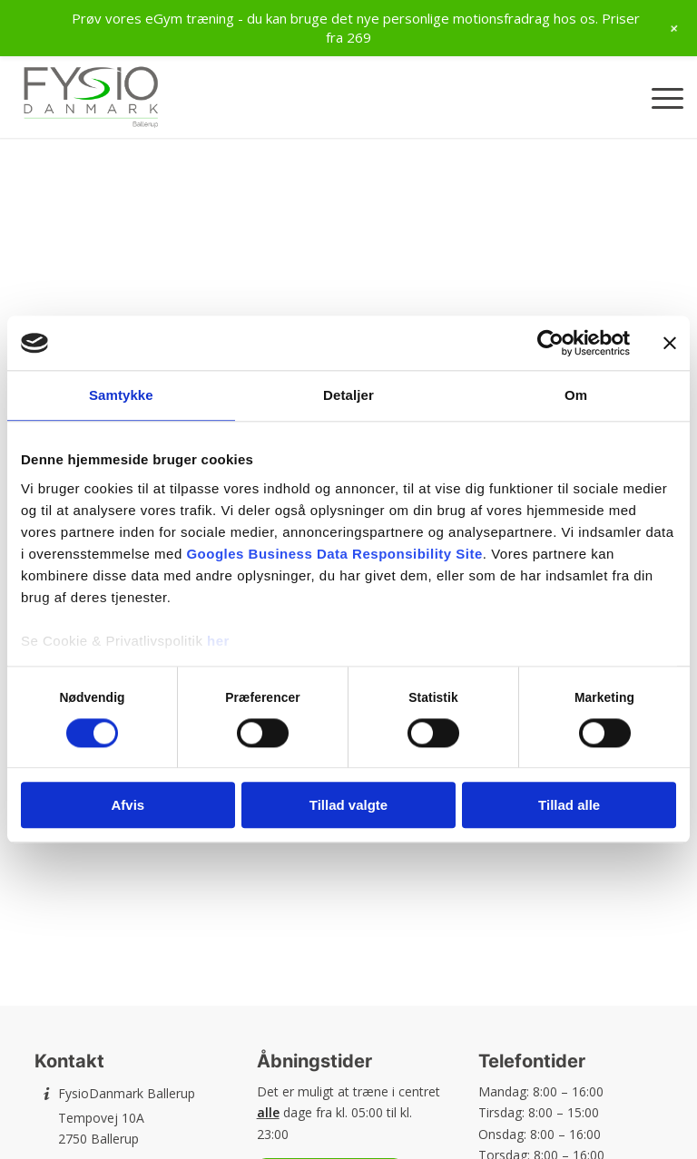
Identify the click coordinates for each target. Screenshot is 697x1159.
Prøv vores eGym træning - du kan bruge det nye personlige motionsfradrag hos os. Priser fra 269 (356, 27)
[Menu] (658, 97)
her (218, 640)
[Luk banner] (669, 342)
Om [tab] (575, 395)
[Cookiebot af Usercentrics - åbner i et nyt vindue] (550, 342)
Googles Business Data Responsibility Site (334, 553)
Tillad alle (569, 805)
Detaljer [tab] (348, 395)
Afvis (127, 805)
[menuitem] (658, 97)
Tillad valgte (348, 805)
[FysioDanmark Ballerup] (91, 97)
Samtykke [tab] (121, 395)
